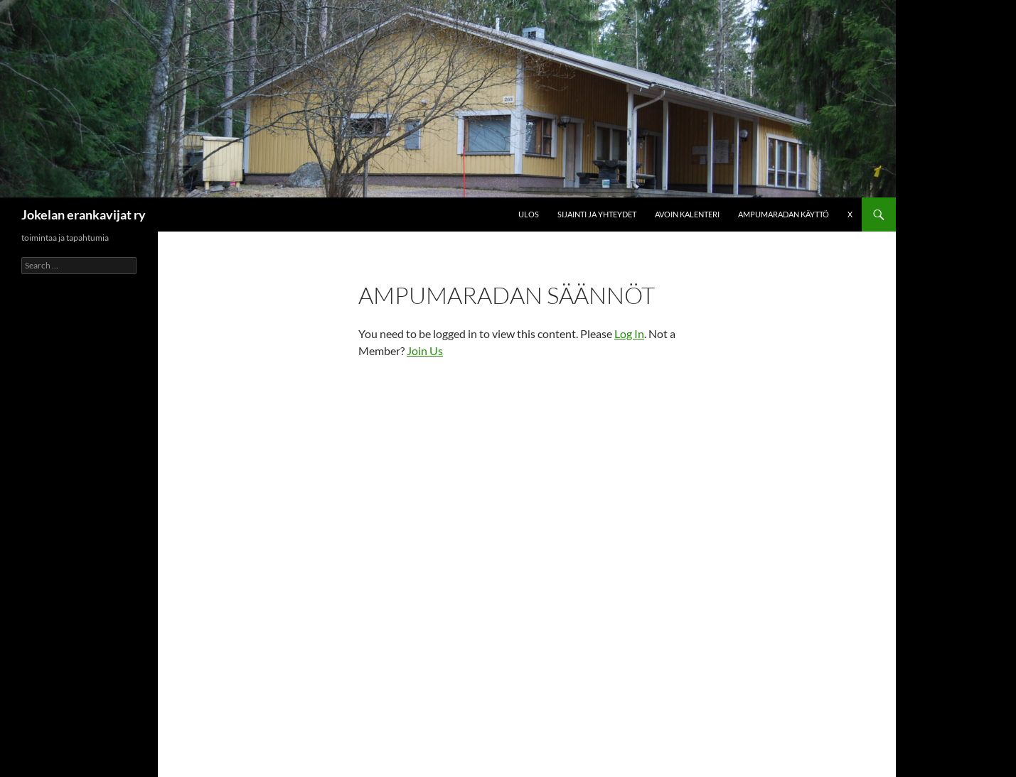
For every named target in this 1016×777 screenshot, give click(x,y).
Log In (629, 333)
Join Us (425, 350)
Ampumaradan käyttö (783, 214)
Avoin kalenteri (687, 214)
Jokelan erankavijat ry (83, 214)
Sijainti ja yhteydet (596, 214)
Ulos (528, 214)
